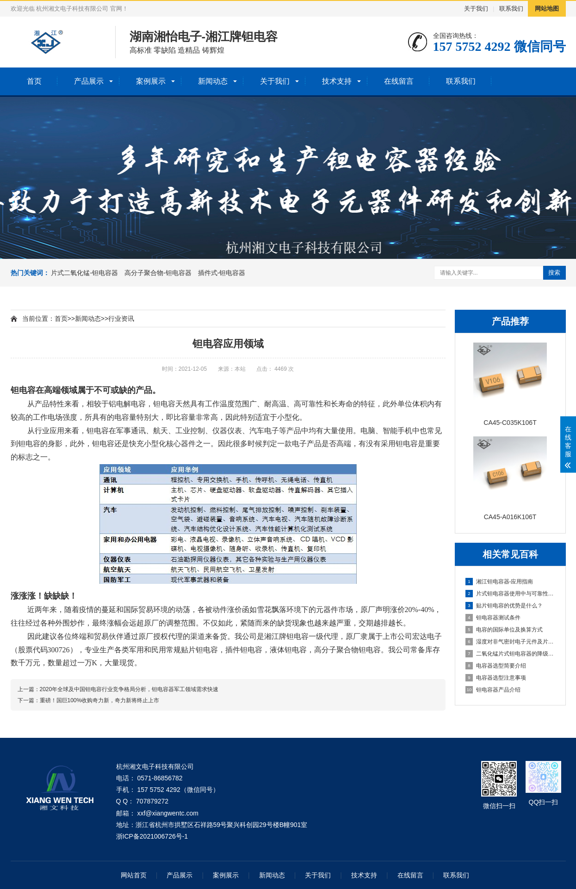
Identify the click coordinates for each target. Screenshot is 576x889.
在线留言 (399, 81)
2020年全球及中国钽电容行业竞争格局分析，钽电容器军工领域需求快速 (129, 689)
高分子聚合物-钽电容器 (158, 272)
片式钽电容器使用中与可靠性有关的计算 (510, 593)
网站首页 (134, 875)
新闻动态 (213, 81)
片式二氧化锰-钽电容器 (84, 272)
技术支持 (337, 81)
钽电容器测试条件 (492, 617)
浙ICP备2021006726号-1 (152, 836)
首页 (34, 81)
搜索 (554, 272)
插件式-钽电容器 (222, 272)
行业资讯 (121, 318)
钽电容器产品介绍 (492, 689)
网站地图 (547, 8)
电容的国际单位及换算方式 (504, 629)
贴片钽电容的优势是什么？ (504, 605)
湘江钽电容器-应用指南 (499, 581)
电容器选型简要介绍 (495, 665)
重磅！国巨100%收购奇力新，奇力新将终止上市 (100, 700)
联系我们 (511, 8)
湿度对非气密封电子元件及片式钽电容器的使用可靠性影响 (510, 641)
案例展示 (151, 81)
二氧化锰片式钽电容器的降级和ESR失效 (510, 653)
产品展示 (89, 81)
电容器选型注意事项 (495, 677)
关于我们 (476, 8)
